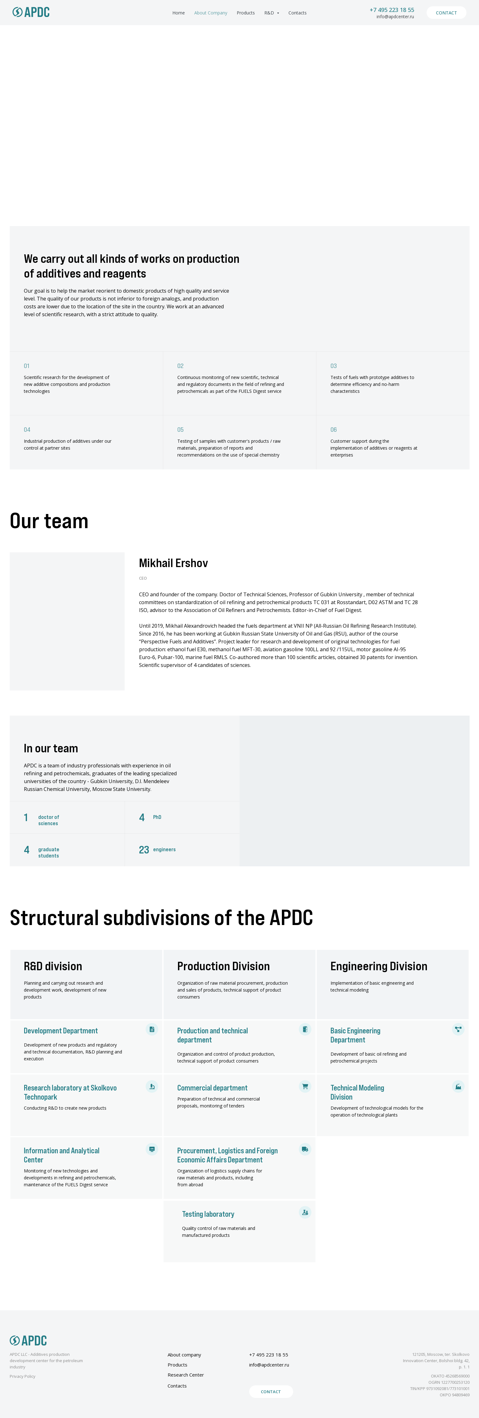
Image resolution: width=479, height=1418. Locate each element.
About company (184, 1354)
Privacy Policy (22, 1376)
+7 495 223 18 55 (392, 10)
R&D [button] (269, 13)
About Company (210, 13)
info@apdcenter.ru (395, 16)
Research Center (186, 1375)
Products (246, 13)
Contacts (297, 13)
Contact (446, 13)
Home (178, 13)
